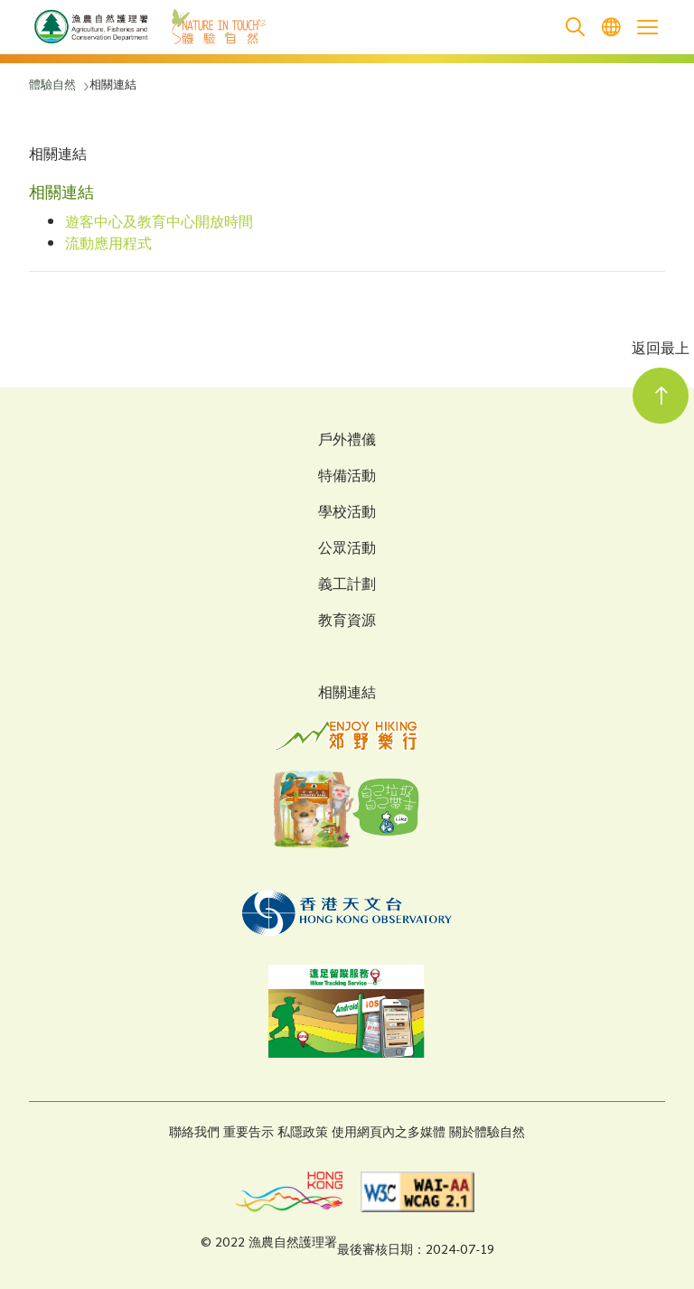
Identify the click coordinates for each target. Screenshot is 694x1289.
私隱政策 (302, 1133)
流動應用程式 (108, 245)
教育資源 (347, 622)
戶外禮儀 (347, 442)
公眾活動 (347, 550)
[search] (575, 27)
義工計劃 (347, 586)
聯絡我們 (194, 1133)
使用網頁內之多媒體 (388, 1133)
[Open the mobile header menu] (647, 27)
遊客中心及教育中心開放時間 (159, 223)
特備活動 (347, 478)
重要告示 (248, 1133)
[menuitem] (611, 27)
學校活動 (347, 514)
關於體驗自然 (487, 1133)
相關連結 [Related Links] (347, 694)
